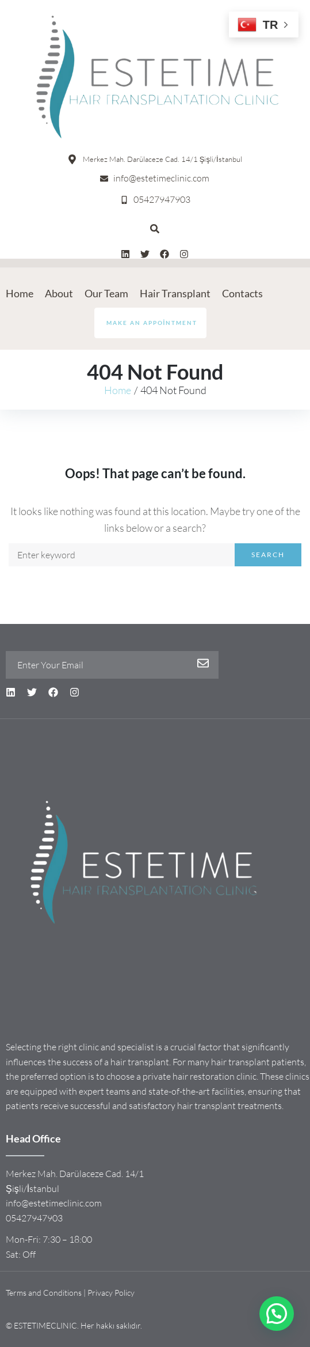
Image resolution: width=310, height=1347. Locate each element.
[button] (276, 1313)
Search (268, 554)
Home (117, 390)
